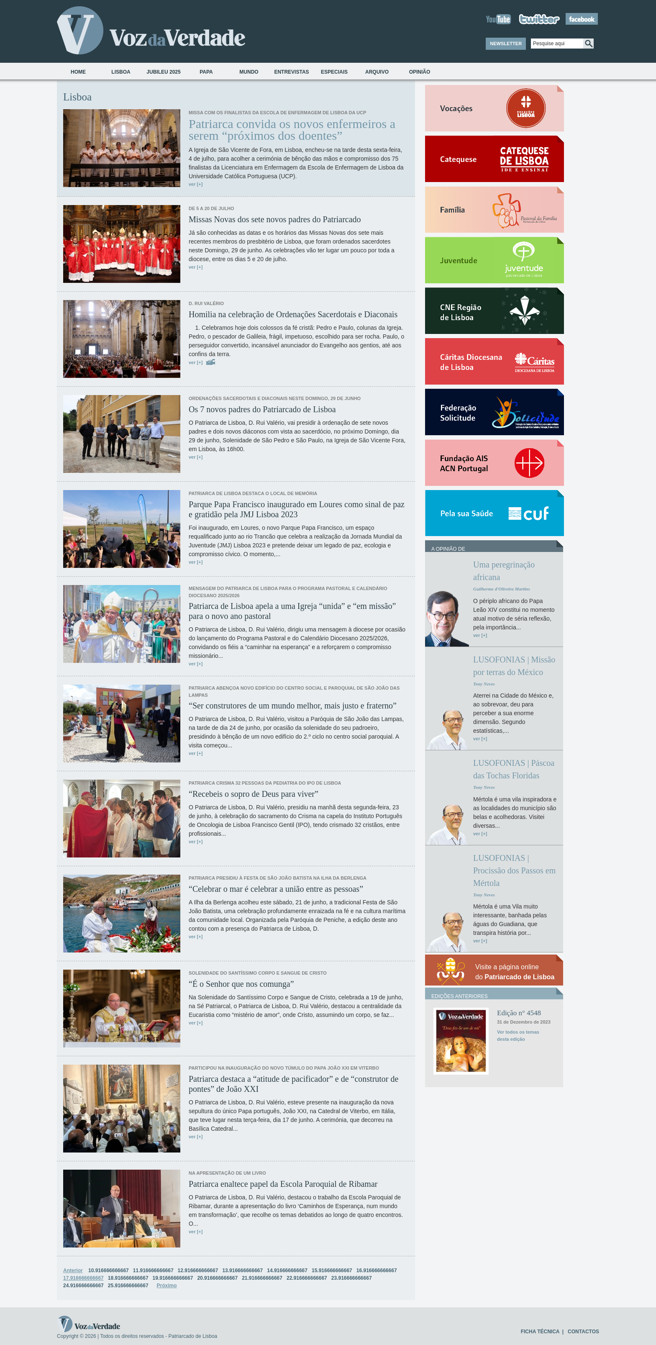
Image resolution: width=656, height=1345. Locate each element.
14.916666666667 (287, 1270)
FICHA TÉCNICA (540, 1332)
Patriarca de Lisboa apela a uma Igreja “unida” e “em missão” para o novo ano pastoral (292, 611)
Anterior (73, 1270)
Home (78, 72)
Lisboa (120, 72)
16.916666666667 (376, 1270)
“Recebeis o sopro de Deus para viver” (253, 793)
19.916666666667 (173, 1278)
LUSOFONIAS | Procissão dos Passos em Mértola (514, 870)
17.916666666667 (83, 1278)
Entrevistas (291, 72)
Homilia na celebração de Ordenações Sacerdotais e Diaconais (293, 314)
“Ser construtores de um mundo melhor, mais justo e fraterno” (293, 705)
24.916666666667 (83, 1286)
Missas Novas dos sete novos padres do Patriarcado (275, 219)
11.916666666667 (153, 1270)
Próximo (167, 1286)
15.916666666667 (332, 1270)
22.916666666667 (307, 1278)
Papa (206, 72)
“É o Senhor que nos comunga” (241, 983)
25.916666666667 (128, 1286)
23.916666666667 (351, 1278)
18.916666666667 (128, 1278)
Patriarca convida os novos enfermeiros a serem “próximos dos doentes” (292, 129)
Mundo (248, 72)
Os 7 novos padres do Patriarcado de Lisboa (262, 409)
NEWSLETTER (506, 43)
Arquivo (377, 72)
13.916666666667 (242, 1270)
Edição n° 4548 (519, 1013)
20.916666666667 (217, 1278)
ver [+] (195, 184)
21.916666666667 (262, 1278)
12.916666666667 (198, 1270)
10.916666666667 (108, 1270)
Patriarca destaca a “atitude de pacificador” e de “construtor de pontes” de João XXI (293, 1083)
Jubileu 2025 (163, 72)
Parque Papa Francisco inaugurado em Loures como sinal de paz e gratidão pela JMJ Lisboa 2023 (297, 509)
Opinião (419, 72)
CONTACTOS (583, 1332)
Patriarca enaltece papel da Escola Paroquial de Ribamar (283, 1183)
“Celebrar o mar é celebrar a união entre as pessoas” (276, 888)
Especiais (334, 72)
